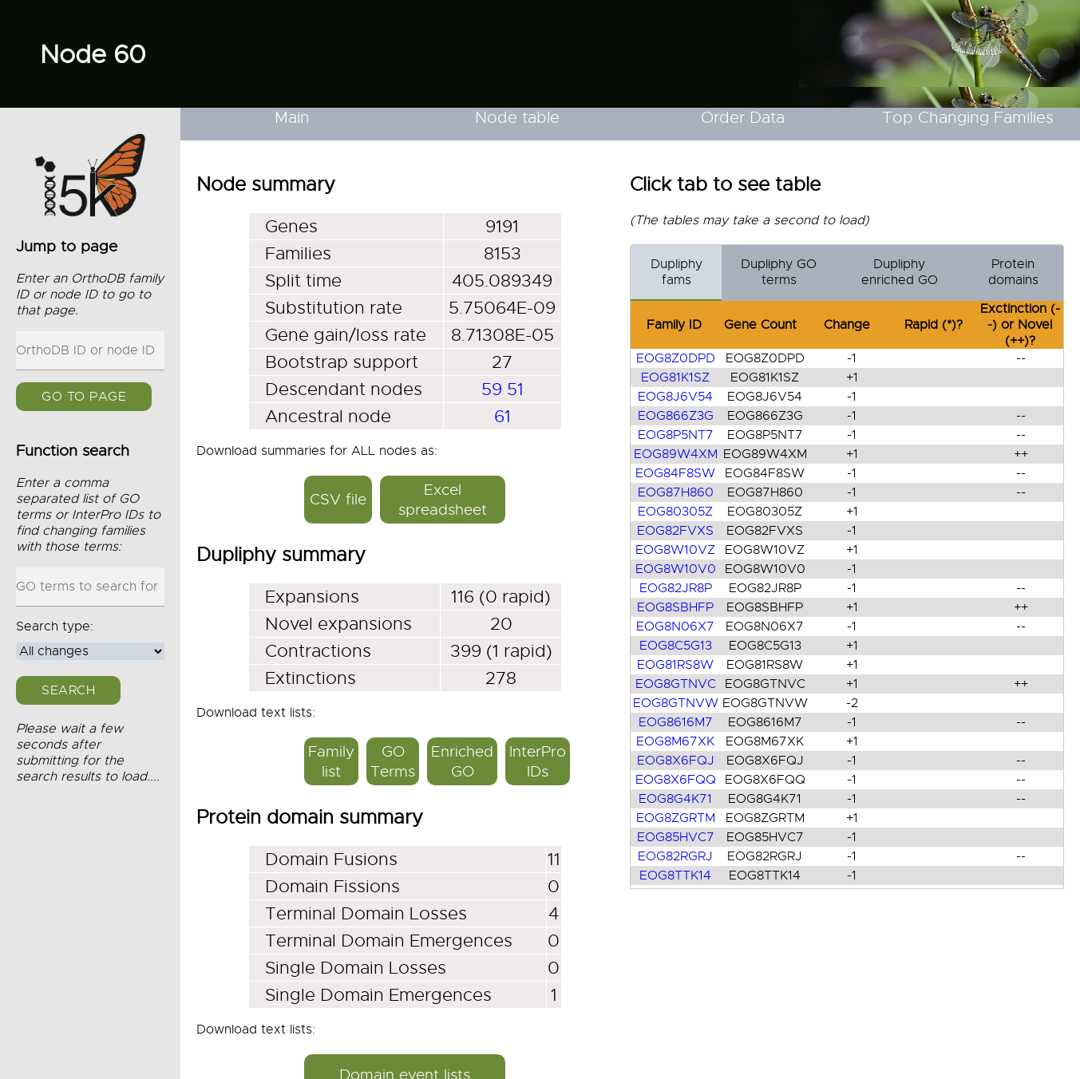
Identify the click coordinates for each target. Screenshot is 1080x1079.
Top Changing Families (968, 118)
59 (491, 389)
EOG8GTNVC (675, 684)
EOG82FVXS (675, 531)
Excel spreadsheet (442, 500)
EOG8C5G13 (675, 646)
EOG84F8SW (675, 473)
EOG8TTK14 (675, 875)
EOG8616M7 (676, 722)
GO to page (84, 397)
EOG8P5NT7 (676, 435)
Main (292, 118)
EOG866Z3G (676, 416)
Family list (331, 761)
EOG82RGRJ (675, 856)
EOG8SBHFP (675, 607)
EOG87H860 (676, 492)
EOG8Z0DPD (675, 358)
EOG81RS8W (675, 665)
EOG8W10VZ (675, 550)
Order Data (743, 118)
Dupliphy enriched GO (899, 272)
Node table (517, 118)
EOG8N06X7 (675, 626)
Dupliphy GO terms (779, 272)
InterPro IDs (537, 761)
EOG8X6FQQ (675, 780)
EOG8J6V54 (675, 397)
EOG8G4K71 (675, 799)
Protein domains (1013, 272)
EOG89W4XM (676, 454)
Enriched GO (462, 761)
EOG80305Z (675, 512)
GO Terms (392, 761)
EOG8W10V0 (675, 569)
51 (515, 389)
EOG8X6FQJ (675, 761)
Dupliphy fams (676, 272)
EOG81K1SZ (675, 377)
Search (68, 690)
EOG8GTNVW (675, 703)
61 (502, 416)
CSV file (338, 499)
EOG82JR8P (675, 588)
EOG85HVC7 (675, 837)
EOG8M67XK (675, 741)
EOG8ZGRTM (675, 818)
